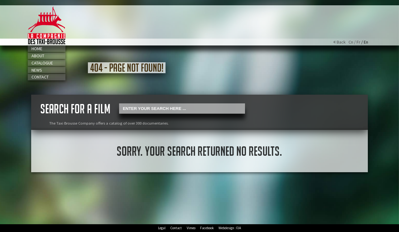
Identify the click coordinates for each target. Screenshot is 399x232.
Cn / (353, 42)
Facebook (207, 228)
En (366, 42)
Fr (358, 42)
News (36, 70)
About (37, 56)
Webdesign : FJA (230, 228)
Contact (40, 77)
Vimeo (191, 228)
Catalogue (42, 63)
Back (341, 42)
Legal (162, 228)
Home (36, 48)
